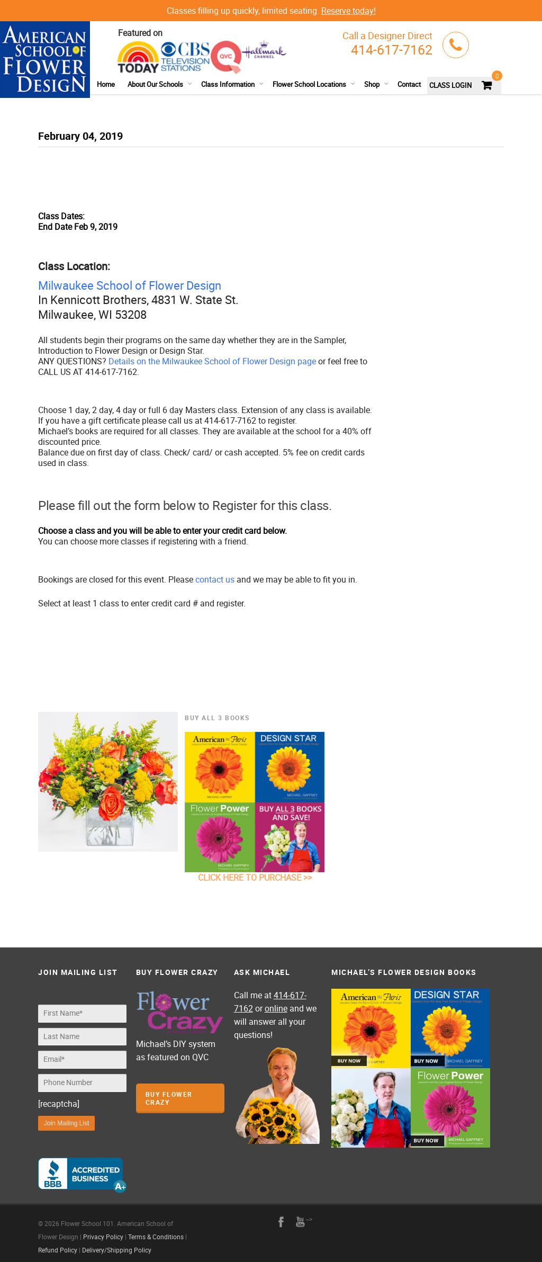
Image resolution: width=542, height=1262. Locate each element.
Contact (409, 84)
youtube (300, 1216)
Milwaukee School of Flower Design (129, 285)
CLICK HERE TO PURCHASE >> (255, 877)
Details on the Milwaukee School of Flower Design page (212, 361)
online (276, 1008)
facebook (281, 1216)
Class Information (232, 84)
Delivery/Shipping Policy (116, 1244)
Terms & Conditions (156, 1231)
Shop (376, 84)
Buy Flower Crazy (169, 1098)
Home (106, 84)
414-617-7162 (391, 49)
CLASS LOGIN (450, 85)
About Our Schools (160, 84)
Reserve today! (348, 10)
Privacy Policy (103, 1231)
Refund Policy (57, 1244)
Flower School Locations (314, 84)
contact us (214, 579)
